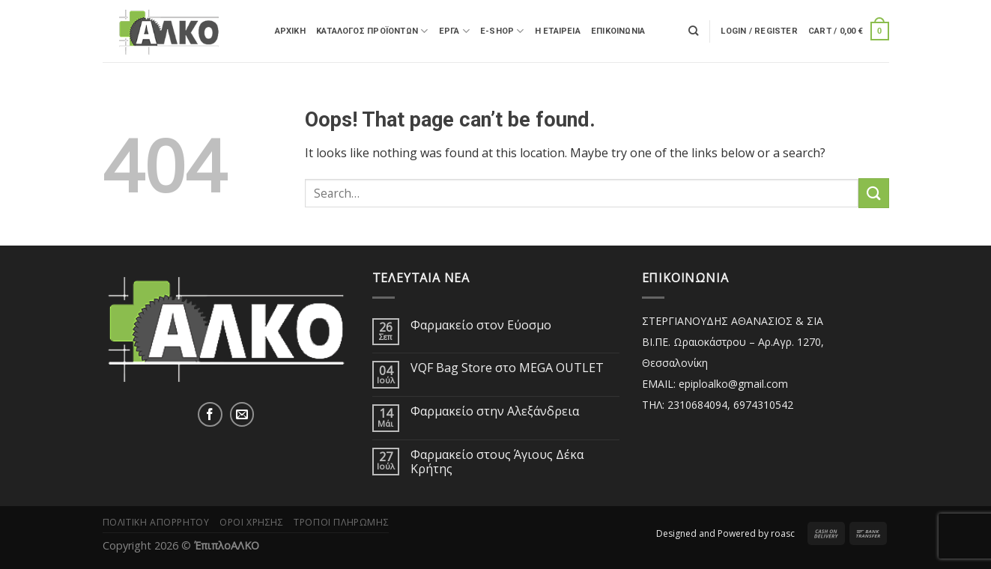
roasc (783, 533)
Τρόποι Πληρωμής (341, 522)
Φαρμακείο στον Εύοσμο (480, 325)
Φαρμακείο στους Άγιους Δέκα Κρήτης (497, 462)
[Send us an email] (242, 414)
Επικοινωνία (618, 31)
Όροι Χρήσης (251, 522)
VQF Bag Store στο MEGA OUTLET (507, 368)
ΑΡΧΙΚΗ (290, 31)
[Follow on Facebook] (210, 414)
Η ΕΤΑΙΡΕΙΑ (558, 31)
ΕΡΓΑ (454, 31)
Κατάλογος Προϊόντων (372, 31)
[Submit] (873, 192)
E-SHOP (502, 31)
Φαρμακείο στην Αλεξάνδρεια (494, 411)
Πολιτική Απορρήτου (156, 522)
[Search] (693, 30)
